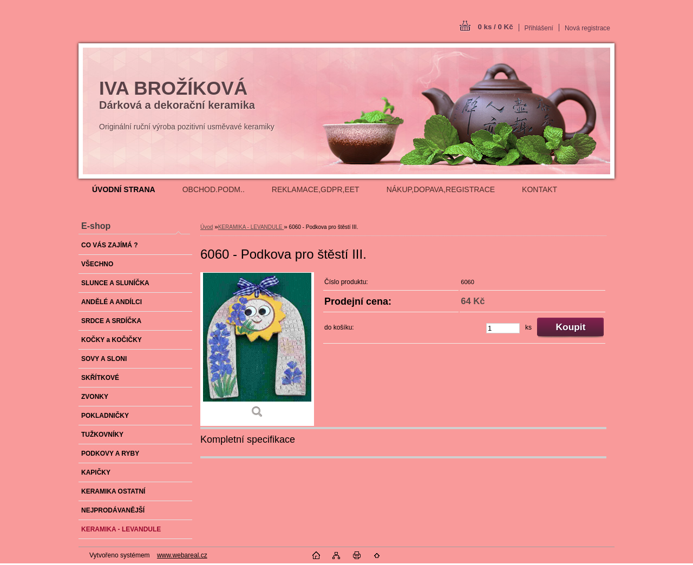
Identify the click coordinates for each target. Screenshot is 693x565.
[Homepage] (124, 189)
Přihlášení (539, 28)
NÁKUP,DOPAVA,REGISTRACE (441, 189)
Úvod (206, 227)
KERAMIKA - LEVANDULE (251, 227)
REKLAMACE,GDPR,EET (315, 189)
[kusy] (503, 328)
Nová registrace (587, 28)
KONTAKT (539, 189)
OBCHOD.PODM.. (213, 189)
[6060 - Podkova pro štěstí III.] (257, 349)
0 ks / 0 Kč (495, 27)
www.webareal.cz (182, 555)
